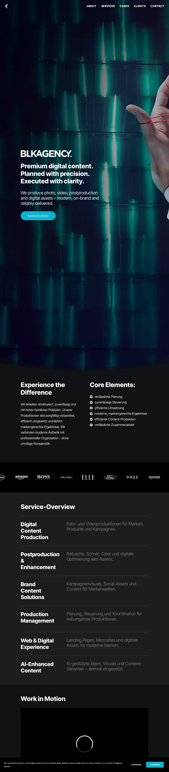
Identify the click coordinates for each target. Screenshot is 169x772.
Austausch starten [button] (38, 215)
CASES (124, 6)
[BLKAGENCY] (6, 6)
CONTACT (157, 6)
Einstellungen (136, 765)
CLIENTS (140, 6)
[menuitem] (93, 6)
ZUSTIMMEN (155, 765)
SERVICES (108, 6)
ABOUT (92, 6)
